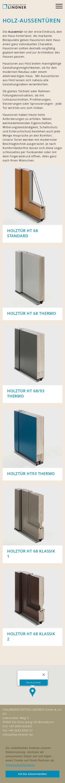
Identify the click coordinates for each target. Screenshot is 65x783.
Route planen (33, 678)
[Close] (43, 670)
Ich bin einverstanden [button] (32, 774)
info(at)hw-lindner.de (18, 734)
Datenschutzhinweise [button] (20, 765)
